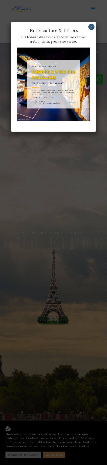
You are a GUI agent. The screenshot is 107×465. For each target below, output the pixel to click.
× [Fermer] (91, 26)
